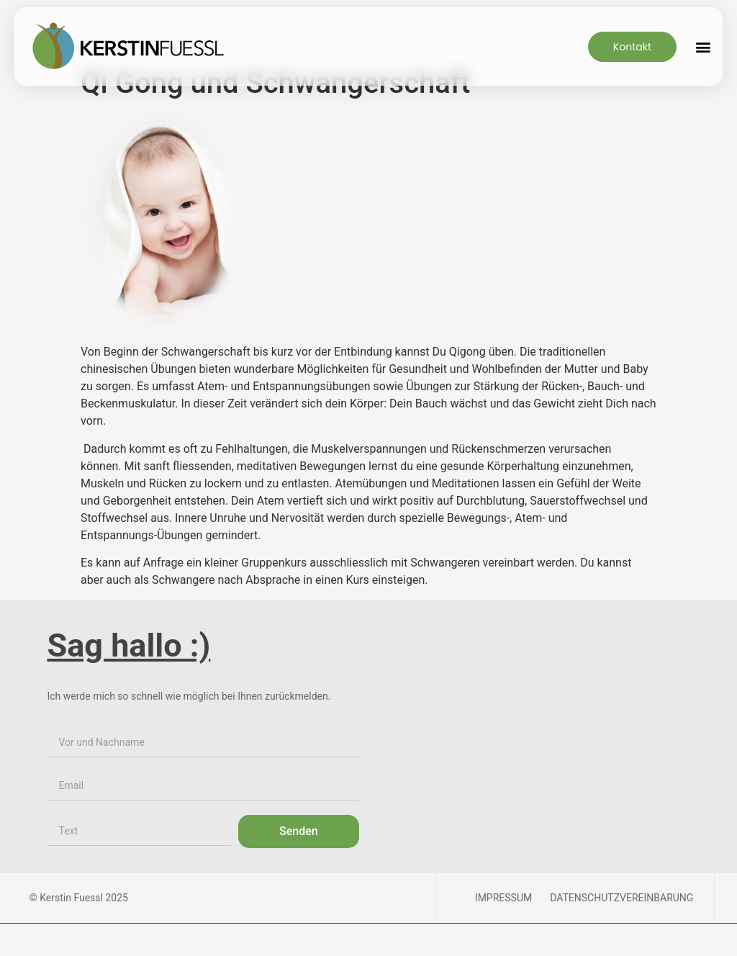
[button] (703, 46)
